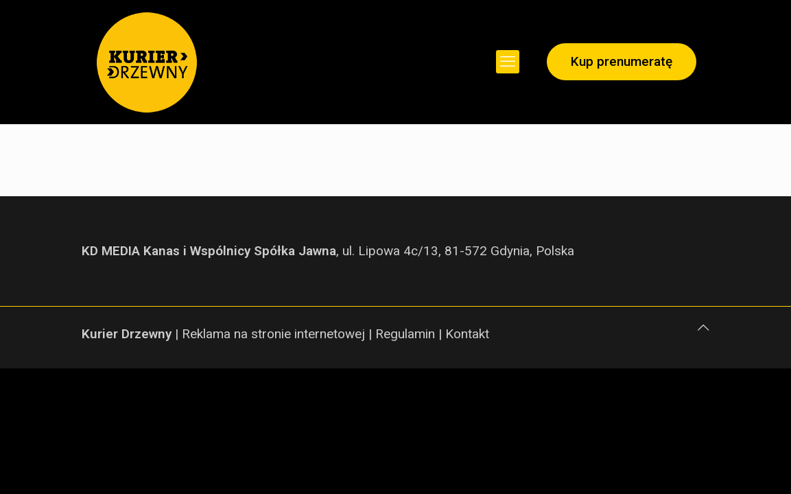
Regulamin (405, 334)
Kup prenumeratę (621, 61)
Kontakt (467, 334)
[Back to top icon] (703, 328)
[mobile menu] (507, 61)
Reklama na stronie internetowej (273, 334)
